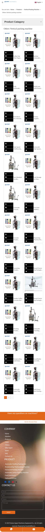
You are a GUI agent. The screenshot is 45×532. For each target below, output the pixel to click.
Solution (8, 436)
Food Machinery (10, 475)
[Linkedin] (9, 482)
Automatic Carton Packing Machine (17, 473)
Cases (7, 442)
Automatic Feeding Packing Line (15, 464)
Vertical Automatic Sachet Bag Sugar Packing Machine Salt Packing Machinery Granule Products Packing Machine (38, 57)
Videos (7, 445)
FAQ (6, 453)
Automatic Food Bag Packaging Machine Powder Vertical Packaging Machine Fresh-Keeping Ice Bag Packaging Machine (38, 330)
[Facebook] (5, 482)
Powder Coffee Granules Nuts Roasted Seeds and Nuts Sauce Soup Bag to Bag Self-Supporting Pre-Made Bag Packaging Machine (17, 299)
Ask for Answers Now (30, 422)
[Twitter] (16, 482)
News (7, 451)
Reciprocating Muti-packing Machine (17, 467)
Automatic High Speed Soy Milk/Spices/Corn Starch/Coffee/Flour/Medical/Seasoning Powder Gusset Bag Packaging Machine (38, 148)
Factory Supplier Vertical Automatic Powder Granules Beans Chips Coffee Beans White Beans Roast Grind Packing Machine (37, 118)
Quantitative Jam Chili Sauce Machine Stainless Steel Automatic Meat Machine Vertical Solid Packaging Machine (38, 360)
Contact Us (8, 456)
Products (8, 439)
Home (7, 434)
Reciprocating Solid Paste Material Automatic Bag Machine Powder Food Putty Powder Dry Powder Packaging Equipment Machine (17, 360)
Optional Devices (10, 478)
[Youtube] (13, 482)
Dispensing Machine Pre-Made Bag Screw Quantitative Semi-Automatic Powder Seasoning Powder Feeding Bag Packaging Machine (38, 239)
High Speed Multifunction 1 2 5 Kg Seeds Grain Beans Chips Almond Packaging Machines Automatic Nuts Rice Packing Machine (17, 148)
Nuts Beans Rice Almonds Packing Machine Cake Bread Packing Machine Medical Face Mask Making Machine (17, 118)
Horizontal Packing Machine (14, 470)
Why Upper (9, 448)
